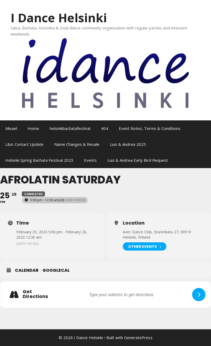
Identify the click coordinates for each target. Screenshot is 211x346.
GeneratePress (138, 337)
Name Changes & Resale (76, 144)
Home (33, 128)
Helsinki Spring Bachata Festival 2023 (39, 160)
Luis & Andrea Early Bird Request (137, 160)
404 (104, 128)
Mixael (11, 128)
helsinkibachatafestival (70, 128)
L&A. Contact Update (24, 144)
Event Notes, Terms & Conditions (149, 128)
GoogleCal (56, 270)
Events (90, 160)
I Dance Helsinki (59, 18)
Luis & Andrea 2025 (128, 144)
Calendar (27, 270)
